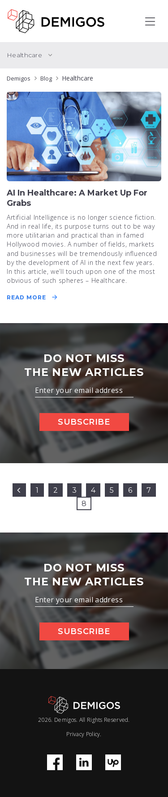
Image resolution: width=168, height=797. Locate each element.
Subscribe (84, 422)
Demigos (18, 78)
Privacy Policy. (84, 734)
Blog (46, 78)
